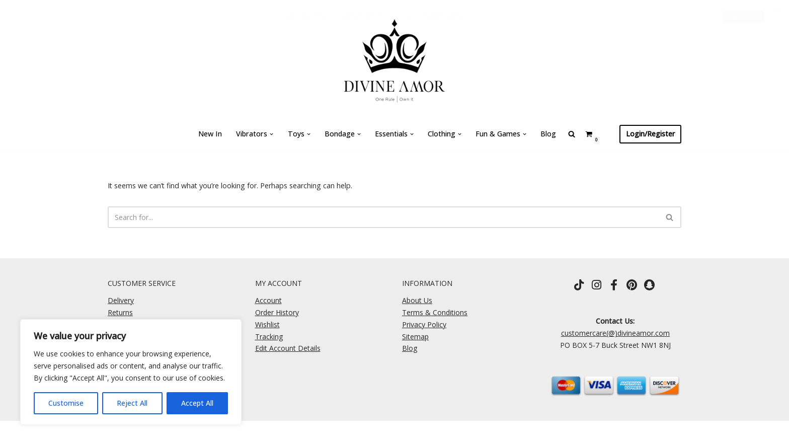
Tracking (269, 336)
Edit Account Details (288, 348)
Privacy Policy (424, 324)
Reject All (132, 403)
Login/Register (650, 133)
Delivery (121, 300)
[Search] (383, 217)
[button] (271, 134)
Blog (547, 133)
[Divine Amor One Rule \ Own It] (394, 59)
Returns (120, 312)
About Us (417, 300)
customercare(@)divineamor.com (615, 333)
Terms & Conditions (434, 312)
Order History (277, 312)
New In (211, 133)
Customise (66, 403)
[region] (131, 372)
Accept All (197, 403)
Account (268, 300)
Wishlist (267, 324)
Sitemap (415, 336)
